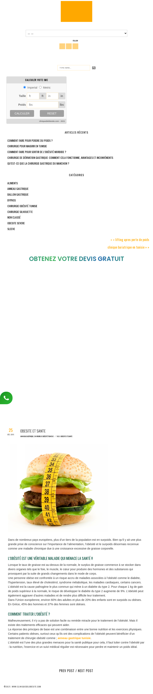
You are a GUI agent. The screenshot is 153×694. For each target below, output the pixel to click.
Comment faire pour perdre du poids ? (30, 140)
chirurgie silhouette (20, 212)
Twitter (69, 46)
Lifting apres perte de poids (132, 239)
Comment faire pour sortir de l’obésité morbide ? (36, 152)
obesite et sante (66, 436)
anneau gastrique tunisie (74, 638)
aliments (12, 183)
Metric (47, 87)
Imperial (32, 87)
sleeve (11, 229)
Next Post (85, 670)
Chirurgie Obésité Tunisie (76, 11)
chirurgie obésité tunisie (22, 206)
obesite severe (16, 223)
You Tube (75, 46)
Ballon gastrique (17, 194)
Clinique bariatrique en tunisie (126, 247)
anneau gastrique (17, 188)
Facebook (62, 46)
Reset (52, 113)
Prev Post (67, 670)
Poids (22, 104)
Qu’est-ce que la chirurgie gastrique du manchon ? (38, 163)
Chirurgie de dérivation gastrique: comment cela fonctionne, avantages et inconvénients (60, 157)
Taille (22, 96)
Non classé (14, 217)
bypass (11, 200)
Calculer (22, 113)
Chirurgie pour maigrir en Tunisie (27, 146)
